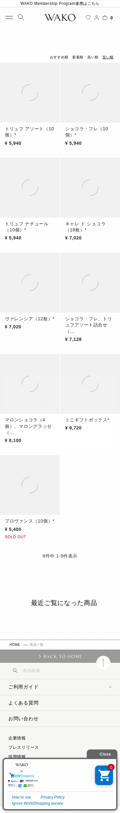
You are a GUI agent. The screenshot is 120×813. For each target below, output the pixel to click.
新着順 (78, 57)
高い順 (93, 57)
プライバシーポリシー (30, 775)
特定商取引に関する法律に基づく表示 (45, 766)
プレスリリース (23, 747)
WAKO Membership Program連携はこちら (60, 3)
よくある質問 (23, 702)
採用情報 (17, 756)
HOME (15, 644)
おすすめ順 (59, 57)
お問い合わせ (23, 718)
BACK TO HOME (63, 656)
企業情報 (17, 738)
